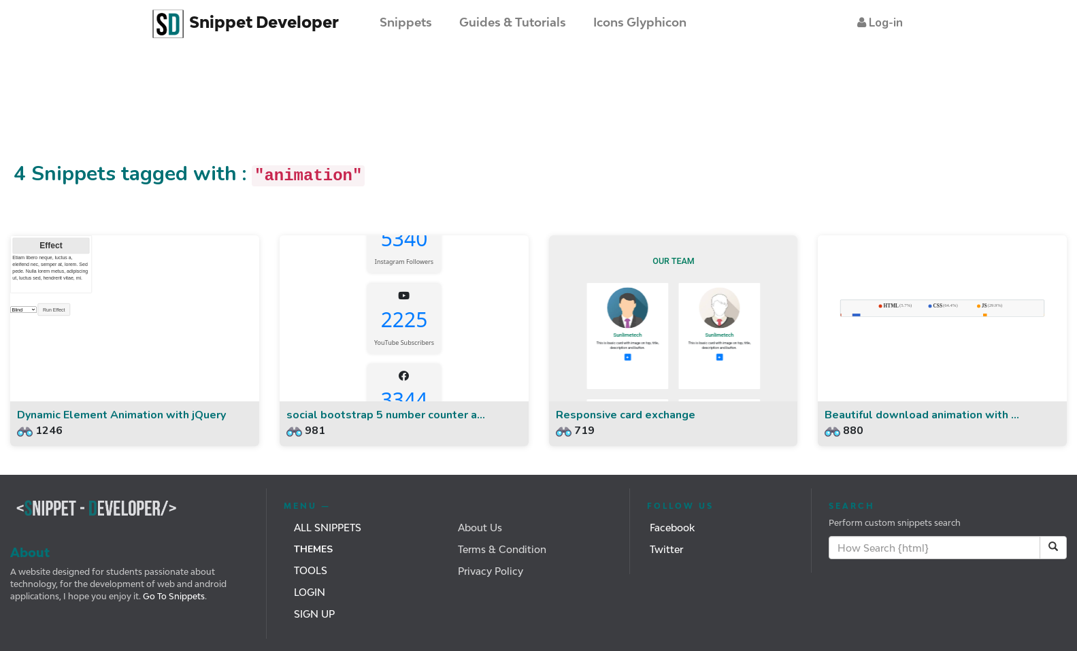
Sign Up (314, 614)
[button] (880, 23)
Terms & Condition (502, 549)
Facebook (672, 527)
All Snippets (327, 527)
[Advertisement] (247, 110)
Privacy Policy (490, 571)
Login (309, 592)
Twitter (666, 549)
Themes (313, 549)
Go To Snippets (173, 596)
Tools (310, 570)
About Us (480, 527)
